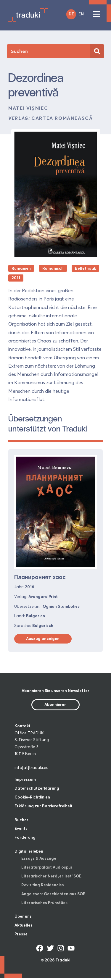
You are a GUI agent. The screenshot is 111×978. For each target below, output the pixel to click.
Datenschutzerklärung (37, 788)
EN (81, 14)
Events (21, 828)
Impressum (25, 779)
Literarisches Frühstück (44, 902)
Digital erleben (29, 851)
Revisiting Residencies (42, 884)
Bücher (21, 819)
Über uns (23, 916)
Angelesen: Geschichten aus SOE (53, 893)
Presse (21, 934)
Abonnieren (55, 704)
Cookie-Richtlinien (32, 797)
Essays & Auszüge (38, 858)
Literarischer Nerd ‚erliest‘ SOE (51, 876)
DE (71, 14)
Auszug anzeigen (42, 638)
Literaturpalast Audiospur (47, 867)
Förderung (25, 837)
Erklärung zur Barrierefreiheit (44, 806)
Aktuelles (24, 925)
